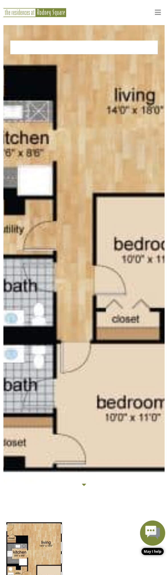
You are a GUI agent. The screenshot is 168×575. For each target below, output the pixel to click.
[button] (152, 537)
